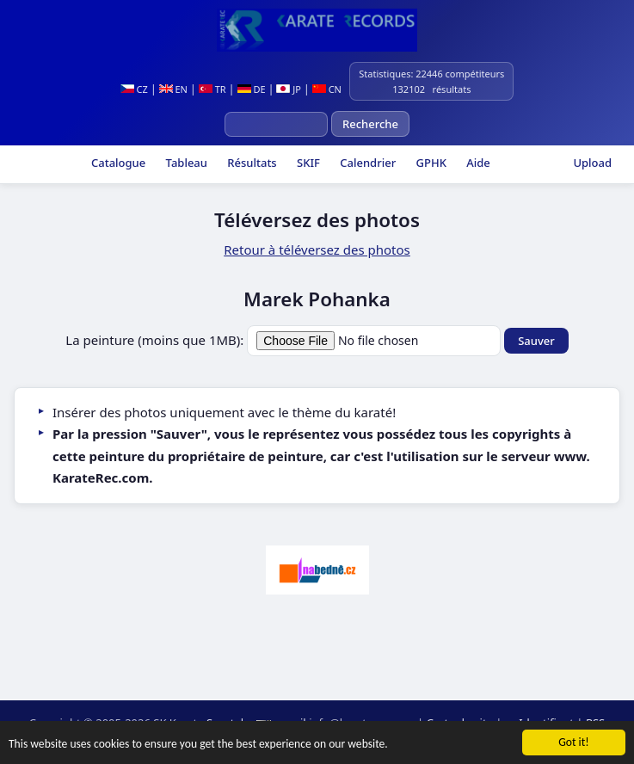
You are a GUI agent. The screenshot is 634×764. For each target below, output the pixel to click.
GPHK (429, 162)
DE (251, 89)
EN (173, 89)
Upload (592, 162)
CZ (134, 89)
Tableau (185, 162)
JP (288, 89)
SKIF (307, 162)
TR (212, 89)
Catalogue (117, 162)
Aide (477, 162)
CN (327, 89)
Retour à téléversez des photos (317, 249)
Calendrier (366, 162)
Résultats (251, 162)
